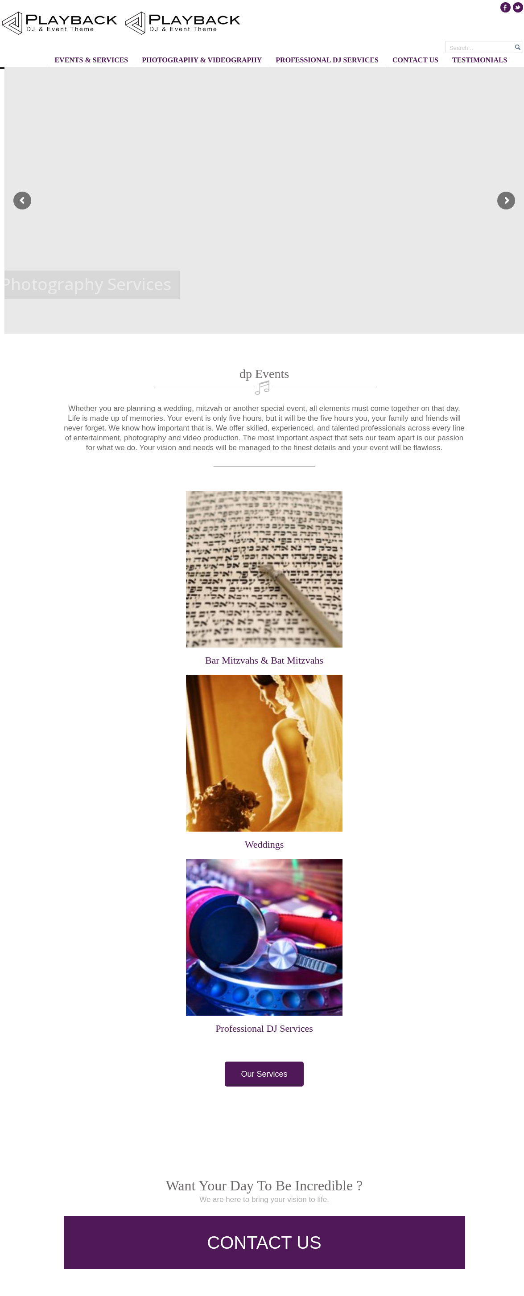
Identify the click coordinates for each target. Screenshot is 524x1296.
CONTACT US (264, 1242)
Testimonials (479, 60)
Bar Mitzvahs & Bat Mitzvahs (264, 660)
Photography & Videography (202, 60)
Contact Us (415, 60)
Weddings (264, 844)
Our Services (264, 1074)
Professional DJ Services (327, 60)
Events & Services (91, 60)
